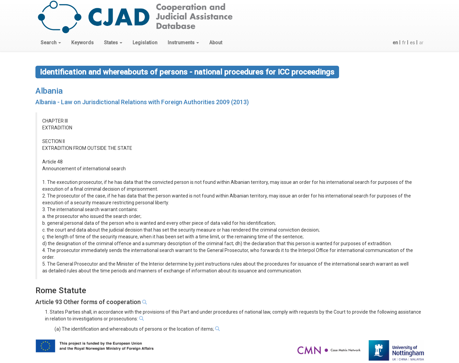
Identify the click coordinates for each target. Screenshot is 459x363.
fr (404, 42)
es (412, 42)
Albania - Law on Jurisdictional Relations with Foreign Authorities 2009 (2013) (142, 102)
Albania (49, 91)
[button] (50, 42)
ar (421, 42)
